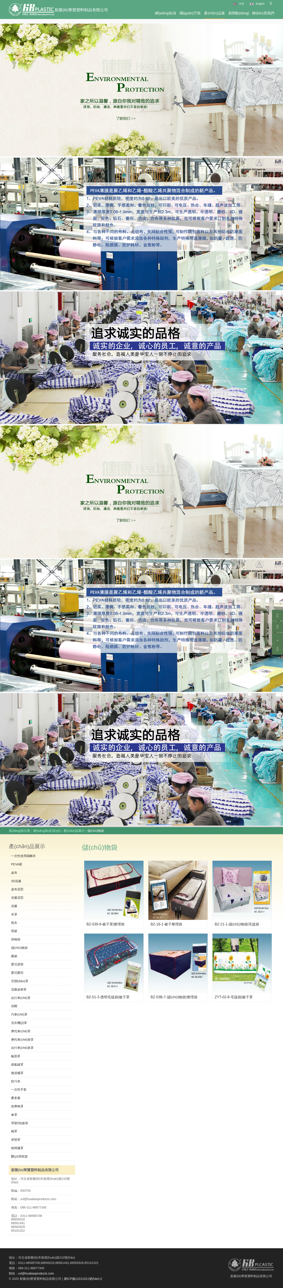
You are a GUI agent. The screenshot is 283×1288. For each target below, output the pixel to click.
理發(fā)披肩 (19, 1123)
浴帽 (14, 1006)
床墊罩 (15, 1139)
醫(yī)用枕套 (19, 1156)
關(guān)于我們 (190, 15)
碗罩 (14, 1131)
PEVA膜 (16, 864)
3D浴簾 (16, 881)
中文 (241, 3)
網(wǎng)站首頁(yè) (165, 15)
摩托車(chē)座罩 (22, 1039)
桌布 (14, 872)
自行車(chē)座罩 (22, 1048)
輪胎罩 (15, 1056)
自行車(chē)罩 (21, 998)
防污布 (15, 1081)
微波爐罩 (17, 1073)
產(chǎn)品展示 (214, 15)
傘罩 (14, 1114)
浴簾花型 (17, 897)
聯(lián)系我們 (263, 13)
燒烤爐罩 (17, 1148)
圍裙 (14, 956)
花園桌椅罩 (19, 989)
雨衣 (14, 923)
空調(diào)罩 (19, 981)
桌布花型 (17, 889)
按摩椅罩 (17, 1106)
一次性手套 (19, 1089)
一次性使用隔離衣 (23, 856)
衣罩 (14, 914)
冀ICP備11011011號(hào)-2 (83, 1278)
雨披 (14, 931)
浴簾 (14, 906)
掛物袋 (15, 939)
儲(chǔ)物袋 (19, 947)
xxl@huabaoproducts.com (36, 1273)
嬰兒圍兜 (17, 972)
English (260, 3)
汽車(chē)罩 (19, 1014)
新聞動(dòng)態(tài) (238, 15)
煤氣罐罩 (17, 1064)
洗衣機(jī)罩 (19, 1023)
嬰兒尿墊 (17, 964)
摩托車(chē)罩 (21, 1031)
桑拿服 (15, 1098)
